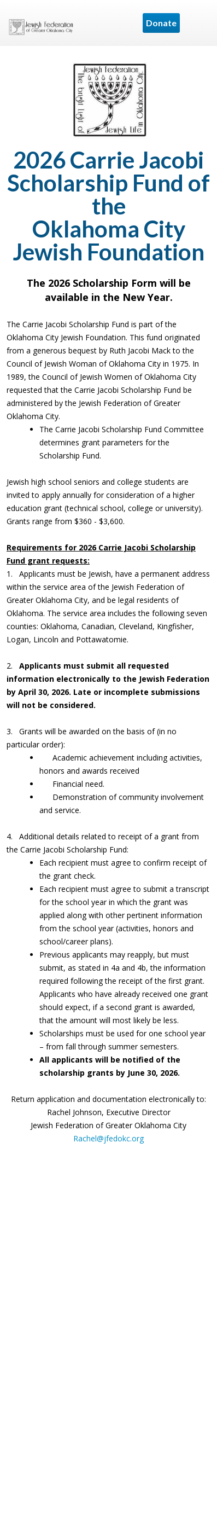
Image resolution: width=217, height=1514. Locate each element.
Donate (161, 23)
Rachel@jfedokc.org (108, 1138)
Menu (197, 23)
